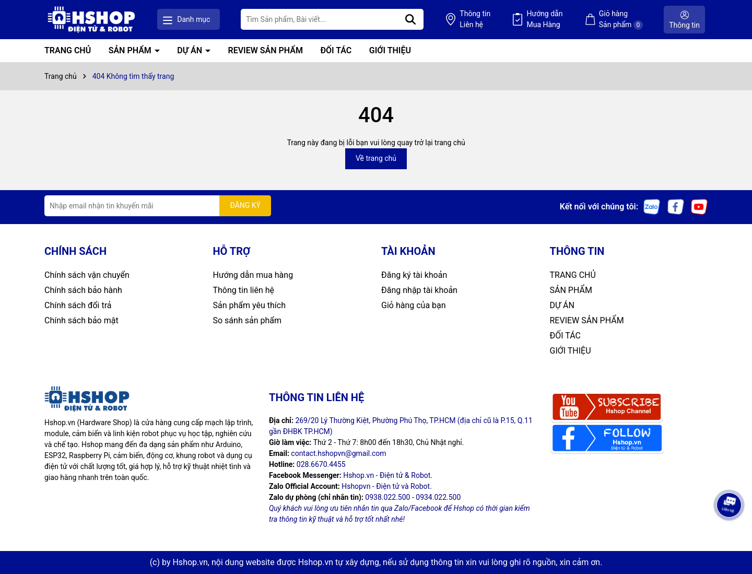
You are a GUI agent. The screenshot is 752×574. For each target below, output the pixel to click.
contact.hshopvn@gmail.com (338, 453)
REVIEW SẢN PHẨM (265, 50)
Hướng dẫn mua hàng (253, 275)
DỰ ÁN (190, 50)
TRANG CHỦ (67, 50)
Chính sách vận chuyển (87, 275)
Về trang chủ (376, 158)
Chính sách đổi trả (78, 305)
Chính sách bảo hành (83, 290)
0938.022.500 (387, 497)
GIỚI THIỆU (390, 50)
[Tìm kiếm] (410, 19)
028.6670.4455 (321, 464)
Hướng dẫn (544, 19)
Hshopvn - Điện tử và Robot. (387, 486)
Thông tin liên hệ (244, 290)
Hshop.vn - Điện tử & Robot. (387, 475)
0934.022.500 (438, 497)
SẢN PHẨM (131, 50)
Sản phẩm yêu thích (249, 305)
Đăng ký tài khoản (414, 275)
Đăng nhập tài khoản (419, 290)
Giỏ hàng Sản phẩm (621, 19)
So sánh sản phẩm (247, 320)
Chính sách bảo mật (81, 320)
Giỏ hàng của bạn (413, 305)
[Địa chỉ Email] (157, 205)
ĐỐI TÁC (335, 50)
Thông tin (475, 19)
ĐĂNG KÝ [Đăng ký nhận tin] (245, 205)
